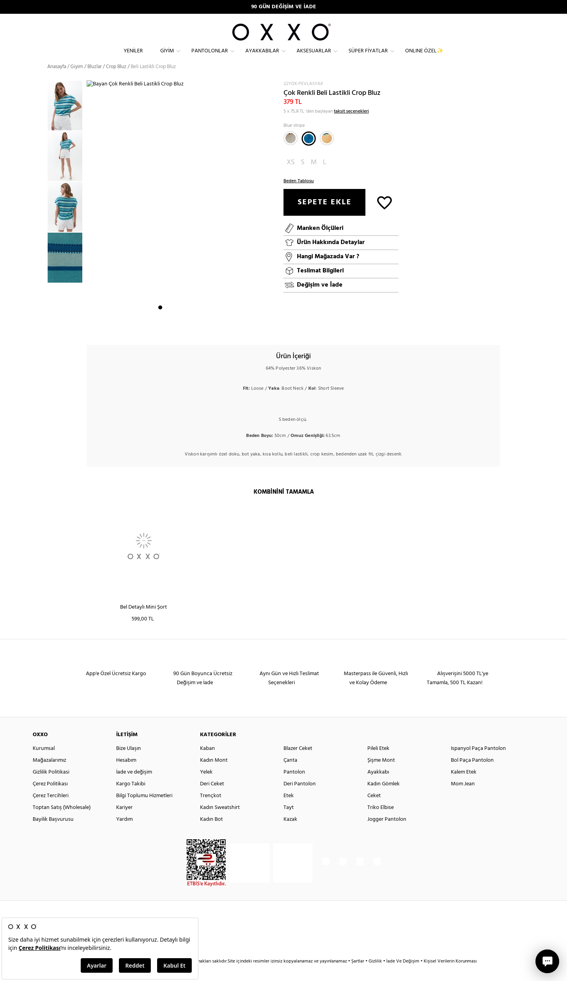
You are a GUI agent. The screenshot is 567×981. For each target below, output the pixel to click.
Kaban (207, 762)
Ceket (374, 809)
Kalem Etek (463, 785)
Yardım (124, 833)
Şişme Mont (381, 774)
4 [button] (181, 327)
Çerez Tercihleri (51, 809)
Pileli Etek (378, 762)
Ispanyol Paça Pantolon (478, 762)
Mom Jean (463, 797)
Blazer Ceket (298, 762)
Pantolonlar (209, 57)
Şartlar (358, 975)
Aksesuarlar (313, 57)
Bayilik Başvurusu (53, 833)
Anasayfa (56, 80)
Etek (289, 809)
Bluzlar (94, 80)
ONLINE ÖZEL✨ (424, 57)
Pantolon (294, 785)
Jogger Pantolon (386, 833)
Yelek (206, 785)
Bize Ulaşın (128, 762)
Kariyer (124, 821)
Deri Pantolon (300, 797)
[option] (67, 119)
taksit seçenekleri (351, 125)
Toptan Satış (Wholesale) (62, 821)
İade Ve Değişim (402, 975)
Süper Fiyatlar (368, 57)
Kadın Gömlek (383, 797)
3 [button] (174, 327)
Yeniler (133, 57)
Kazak (290, 833)
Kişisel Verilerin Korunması (450, 975)
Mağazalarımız (49, 774)
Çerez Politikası (50, 797)
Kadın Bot (211, 833)
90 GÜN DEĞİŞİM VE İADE (283, 6)
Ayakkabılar (262, 57)
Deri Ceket (212, 797)
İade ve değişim (134, 785)
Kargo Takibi (130, 797)
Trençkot (210, 809)
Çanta (290, 774)
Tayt (289, 821)
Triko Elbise (380, 821)
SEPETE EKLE (325, 216)
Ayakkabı (378, 785)
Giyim (167, 57)
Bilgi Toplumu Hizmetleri (144, 809)
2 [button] (167, 327)
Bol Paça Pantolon (472, 774)
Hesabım (126, 774)
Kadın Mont (214, 774)
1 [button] (160, 327)
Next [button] (90, 217)
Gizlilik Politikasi (51, 785)
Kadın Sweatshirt (220, 821)
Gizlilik (376, 975)
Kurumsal (44, 762)
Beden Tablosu (299, 195)
